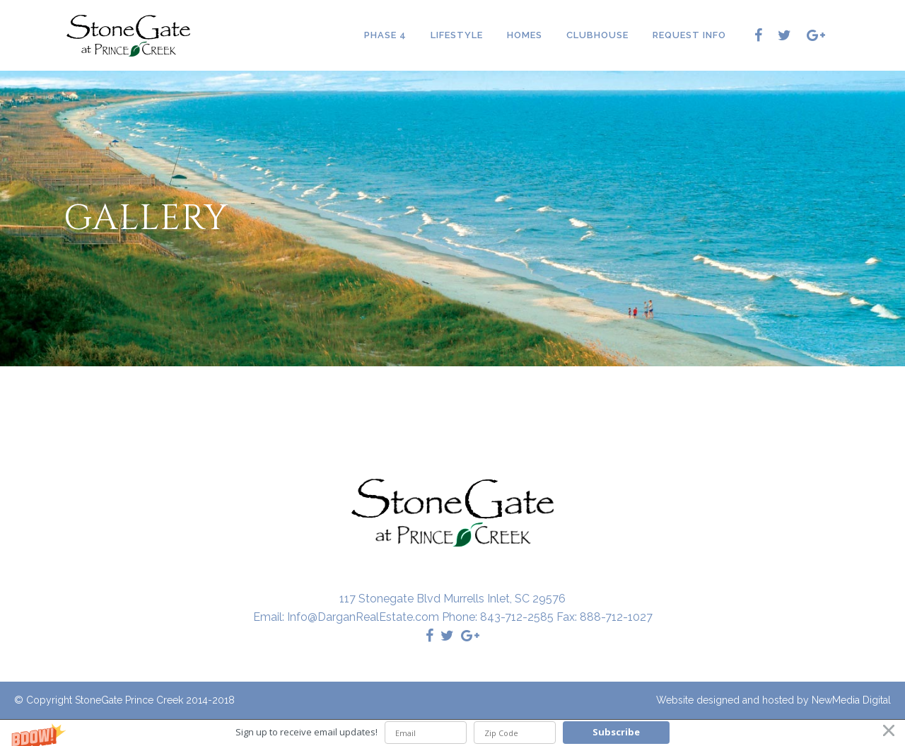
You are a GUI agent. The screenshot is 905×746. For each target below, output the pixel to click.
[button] (452, 732)
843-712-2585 (517, 617)
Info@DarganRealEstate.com (363, 617)
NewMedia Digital (851, 700)
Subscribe (616, 731)
